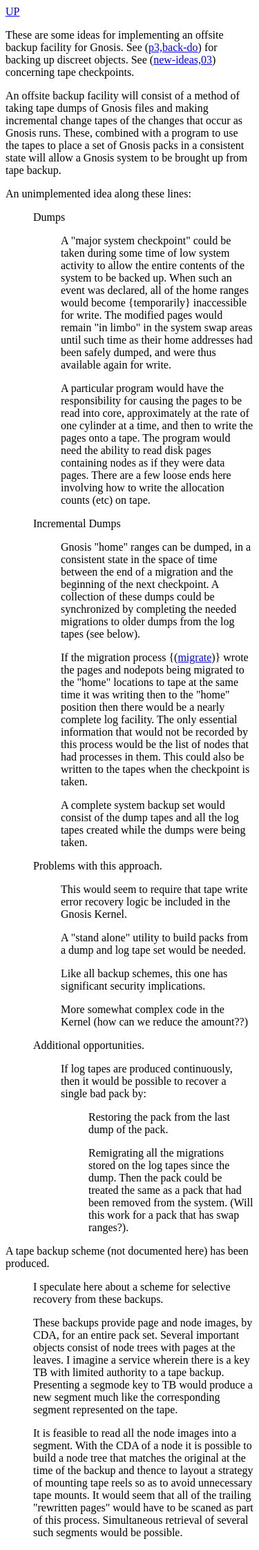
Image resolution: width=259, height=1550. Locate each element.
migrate (194, 657)
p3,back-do (173, 47)
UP (12, 11)
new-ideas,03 (182, 60)
